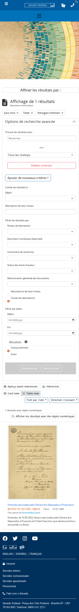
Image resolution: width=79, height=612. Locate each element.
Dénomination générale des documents (28, 278)
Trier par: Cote (35, 400)
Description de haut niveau (19, 205)
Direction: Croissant (63, 400)
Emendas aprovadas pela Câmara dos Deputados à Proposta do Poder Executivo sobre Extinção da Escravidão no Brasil (42, 504)
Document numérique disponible (24, 238)
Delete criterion (41, 165)
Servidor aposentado (14, 581)
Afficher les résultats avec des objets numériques (43, 416)
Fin (8, 327)
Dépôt (8, 192)
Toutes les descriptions (23, 298)
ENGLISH (8, 554)
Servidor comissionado (16, 576)
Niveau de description (18, 225)
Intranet (9, 563)
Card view (11, 393)
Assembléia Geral (31, 512)
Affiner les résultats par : (40, 90)
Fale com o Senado (15, 593)
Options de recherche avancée (30, 122)
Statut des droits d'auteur (21, 265)
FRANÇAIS (36, 554)
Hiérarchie (50, 386)
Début (10, 314)
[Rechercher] (41, 138)
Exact (14, 354)
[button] (63, 5)
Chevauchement (19, 347)
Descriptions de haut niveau (25, 291)
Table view (30, 393)
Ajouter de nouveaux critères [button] (26, 178)
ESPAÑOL (21, 554)
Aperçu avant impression (21, 386)
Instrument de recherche (20, 252)
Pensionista (9, 586)
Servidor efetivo (11, 570)
